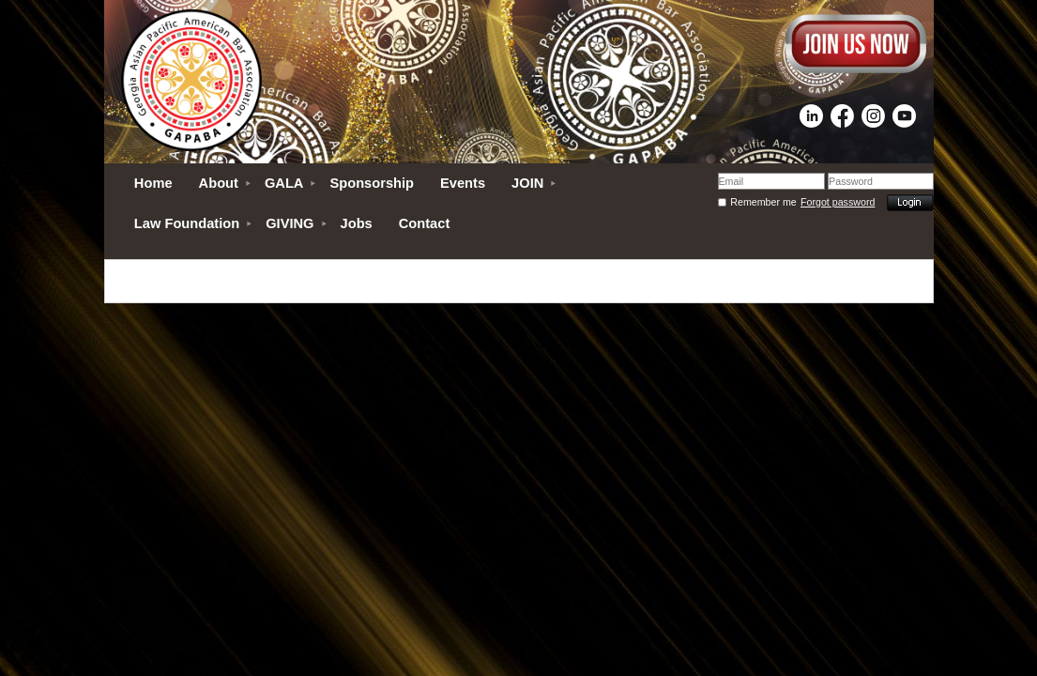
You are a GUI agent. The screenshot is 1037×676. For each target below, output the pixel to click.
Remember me (763, 201)
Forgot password (838, 201)
